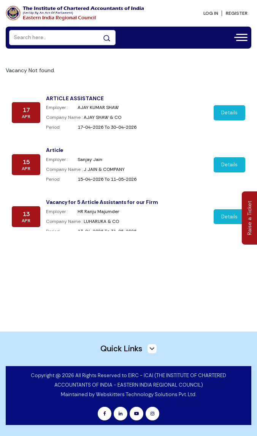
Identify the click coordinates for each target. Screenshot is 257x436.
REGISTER (236, 13)
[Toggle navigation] (238, 36)
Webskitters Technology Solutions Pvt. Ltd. (146, 394)
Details (229, 112)
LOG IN (210, 13)
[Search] (62, 36)
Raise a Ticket (249, 218)
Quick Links (128, 348)
